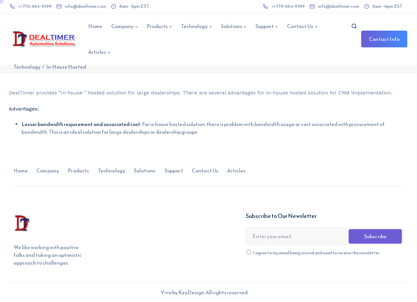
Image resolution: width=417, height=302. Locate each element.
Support (264, 26)
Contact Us (300, 26)
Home (95, 26)
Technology (194, 26)
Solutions (231, 26)
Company (122, 26)
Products (157, 26)
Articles (97, 52)
